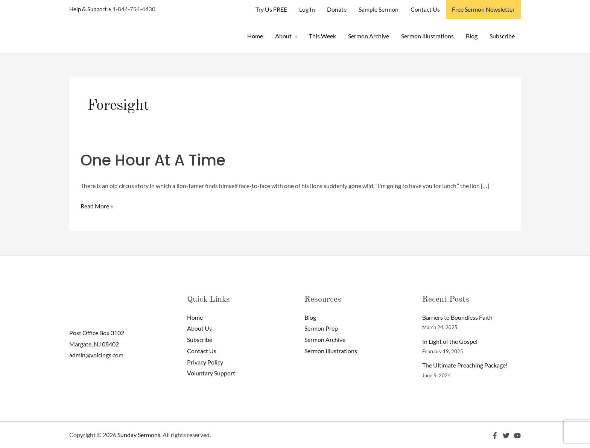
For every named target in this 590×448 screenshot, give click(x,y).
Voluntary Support (211, 373)
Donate (337, 9)
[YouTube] (517, 435)
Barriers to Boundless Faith (457, 317)
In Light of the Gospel (449, 341)
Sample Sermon (378, 9)
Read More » (97, 205)
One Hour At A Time (153, 160)
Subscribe (502, 35)
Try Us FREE (271, 9)
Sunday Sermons (138, 434)
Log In (307, 9)
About (283, 35)
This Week (322, 35)
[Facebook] (494, 435)
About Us (199, 328)
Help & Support (88, 9)
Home (255, 35)
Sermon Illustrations (427, 35)
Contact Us (425, 9)
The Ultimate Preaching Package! (465, 365)
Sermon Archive (368, 35)
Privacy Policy (205, 362)
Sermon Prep (321, 328)
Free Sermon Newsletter (483, 9)
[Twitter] (506, 435)
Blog (471, 35)
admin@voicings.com (96, 354)
